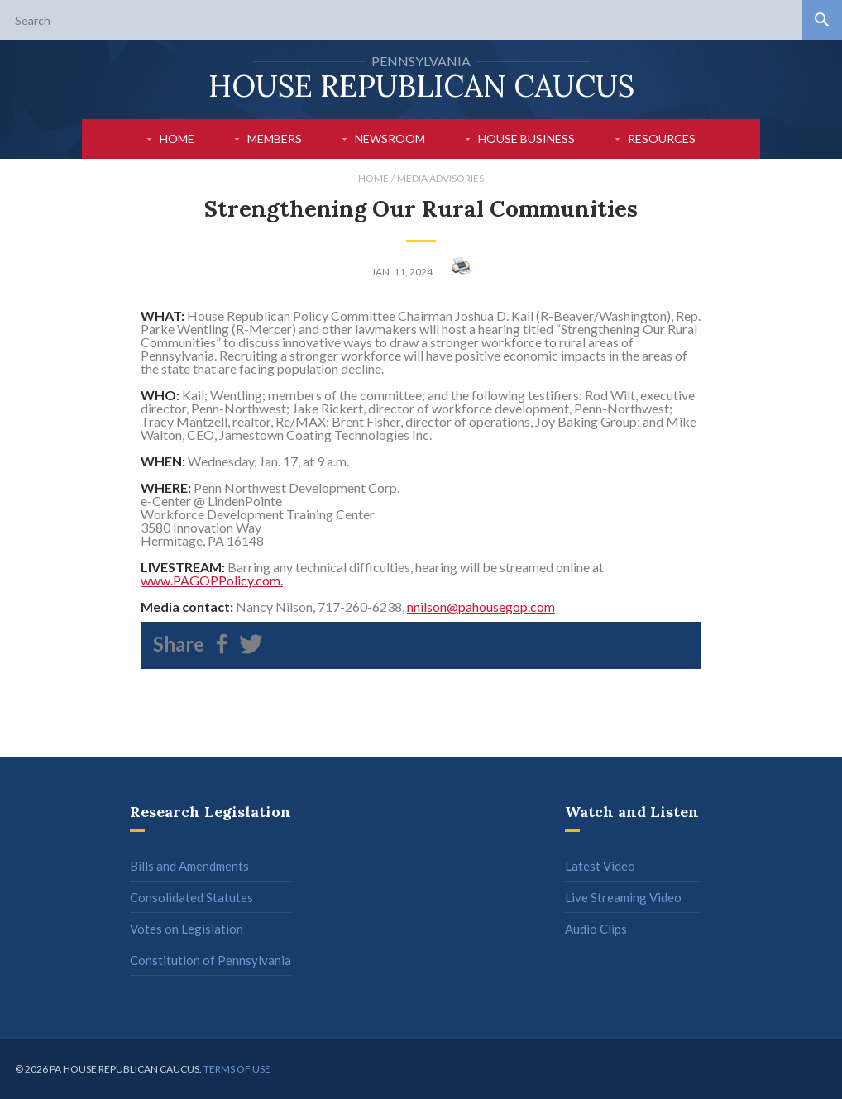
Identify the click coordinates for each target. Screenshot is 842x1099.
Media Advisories (440, 178)
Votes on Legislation (186, 928)
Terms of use (236, 1069)
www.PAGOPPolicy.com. (212, 580)
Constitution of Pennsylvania (210, 960)
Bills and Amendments (189, 865)
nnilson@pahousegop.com (481, 606)
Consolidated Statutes (191, 897)
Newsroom (390, 138)
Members (274, 138)
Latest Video (600, 865)
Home (177, 138)
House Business (526, 138)
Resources (662, 138)
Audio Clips (596, 928)
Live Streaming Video (623, 897)
